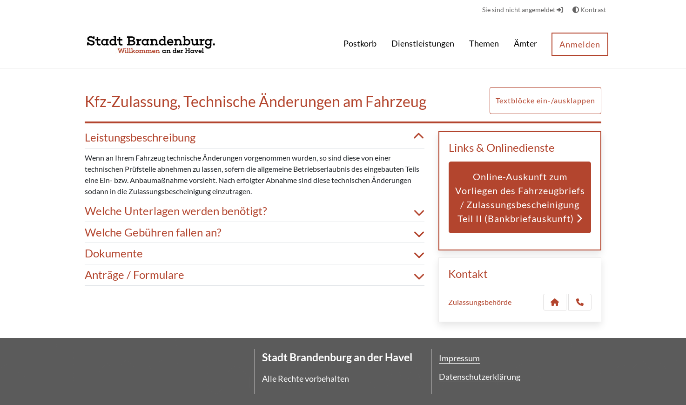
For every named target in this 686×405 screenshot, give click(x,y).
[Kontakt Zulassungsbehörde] (554, 302)
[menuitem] (360, 44)
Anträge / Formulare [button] (254, 275)
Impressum (459, 358)
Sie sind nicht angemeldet (522, 10)
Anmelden (579, 44)
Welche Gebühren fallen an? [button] (254, 232)
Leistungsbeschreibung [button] (254, 137)
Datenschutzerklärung (479, 376)
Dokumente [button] (254, 253)
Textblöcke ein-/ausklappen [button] (545, 100)
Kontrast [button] (589, 10)
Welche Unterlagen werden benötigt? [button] (254, 211)
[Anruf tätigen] (580, 302)
